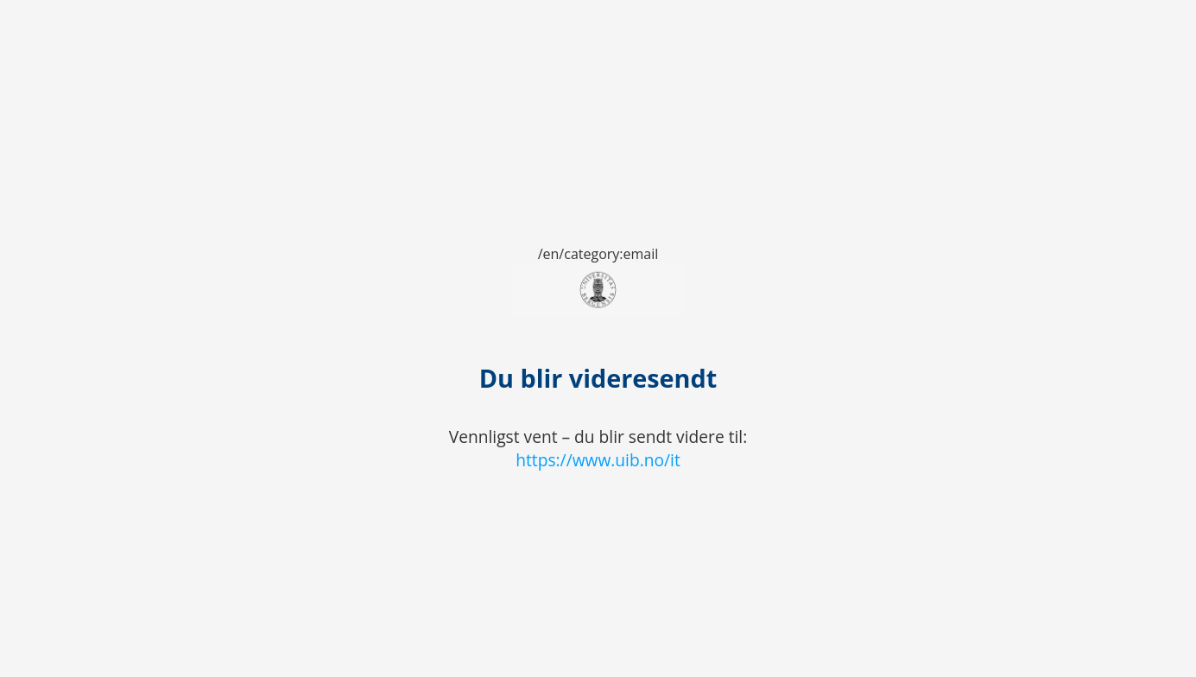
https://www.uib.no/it (598, 459)
